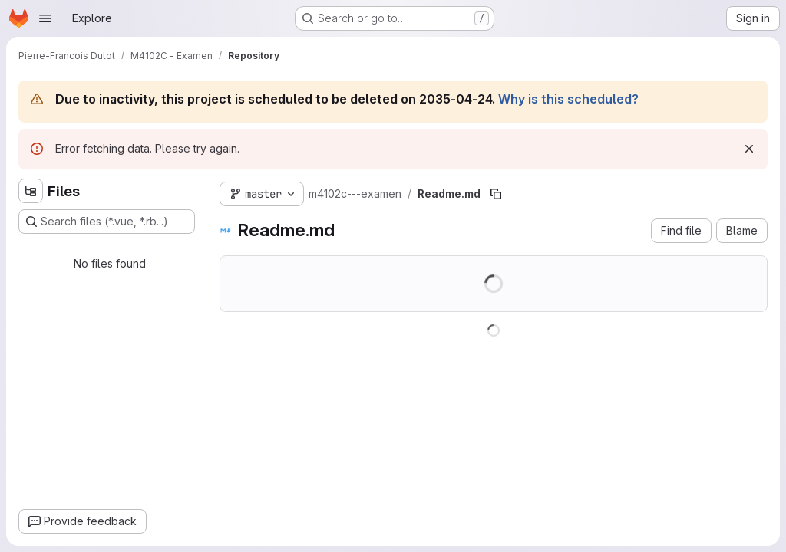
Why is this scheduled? (568, 99)
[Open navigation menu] (45, 18)
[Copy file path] (496, 194)
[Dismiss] (749, 149)
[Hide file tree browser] (30, 191)
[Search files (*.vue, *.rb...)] (106, 221)
